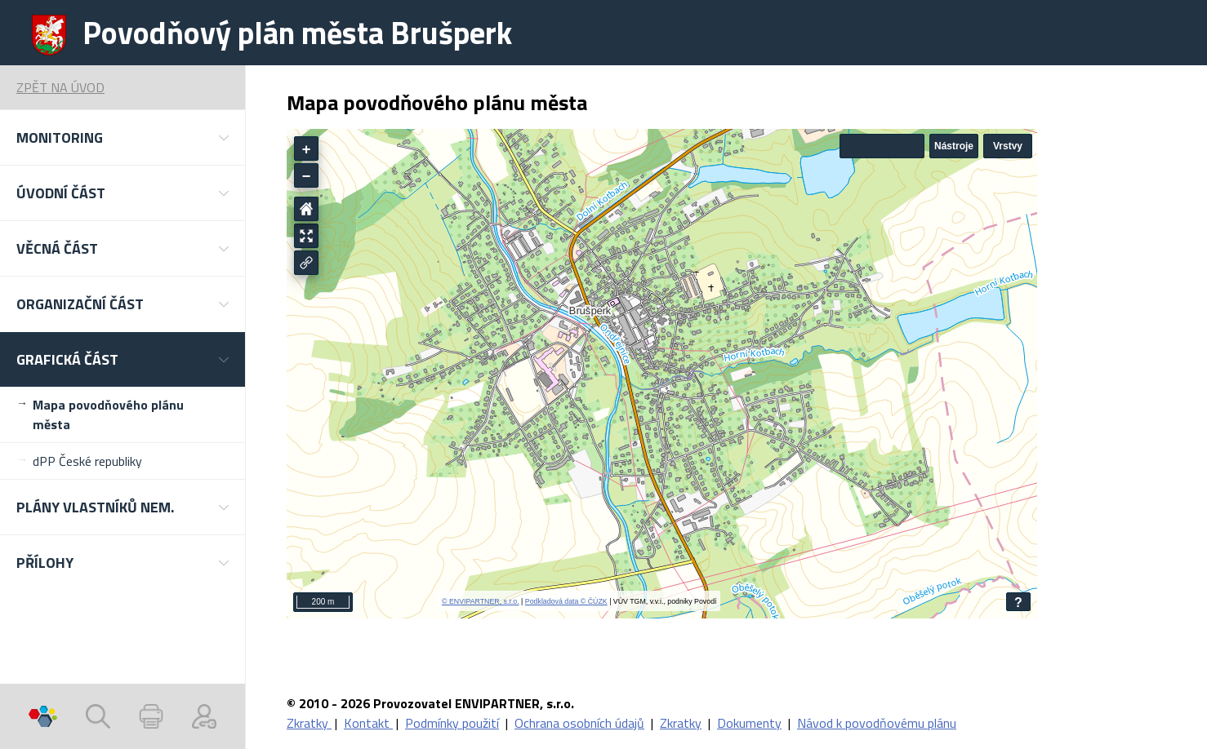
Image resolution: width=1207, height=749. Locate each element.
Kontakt (368, 723)
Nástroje (953, 146)
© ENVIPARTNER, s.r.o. (480, 601)
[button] (122, 137)
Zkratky (309, 723)
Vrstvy (1007, 146)
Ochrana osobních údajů (579, 723)
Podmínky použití (452, 723)
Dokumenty (749, 723)
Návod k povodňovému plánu (876, 723)
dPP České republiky (87, 461)
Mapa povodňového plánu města (108, 414)
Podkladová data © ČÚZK (566, 601)
